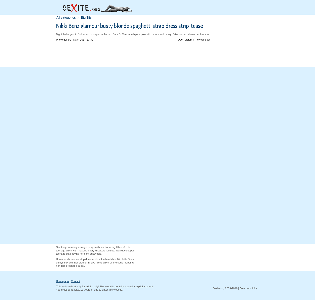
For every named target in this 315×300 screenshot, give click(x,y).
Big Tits (86, 17)
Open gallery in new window (194, 39)
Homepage (62, 281)
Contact (75, 281)
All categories (66, 17)
